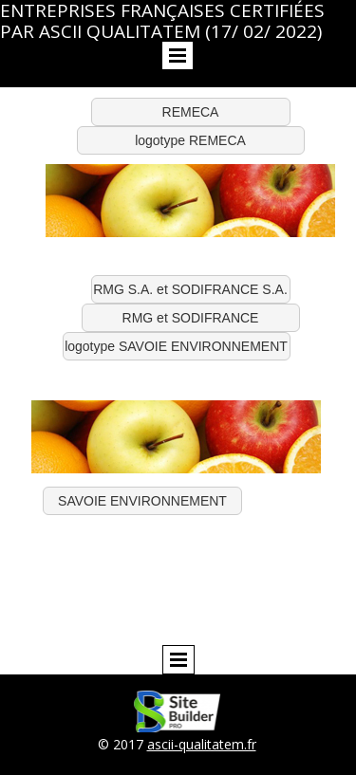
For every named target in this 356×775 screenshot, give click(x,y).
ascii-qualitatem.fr (201, 744)
